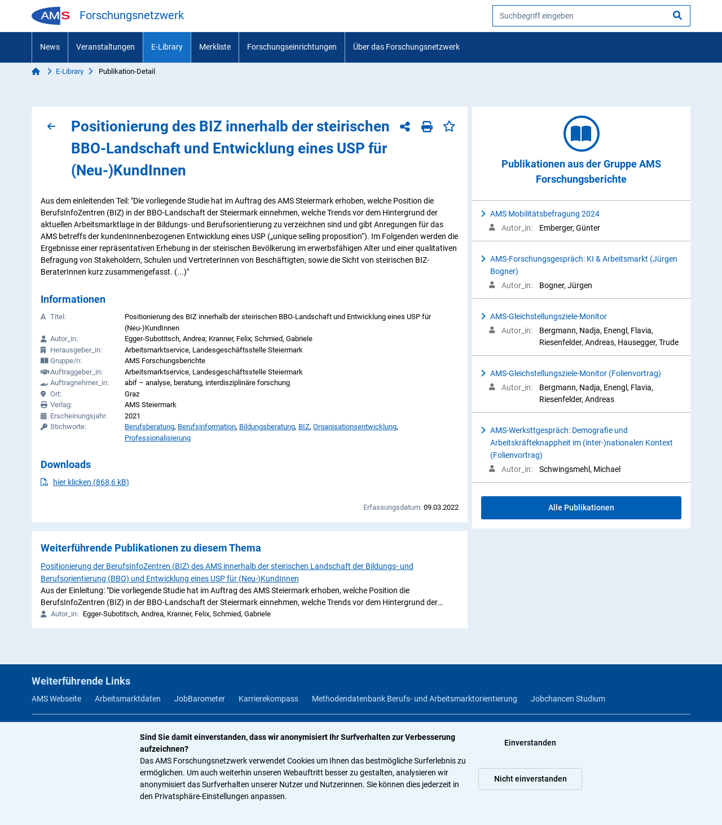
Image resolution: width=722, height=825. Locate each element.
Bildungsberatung (267, 426)
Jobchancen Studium (568, 698)
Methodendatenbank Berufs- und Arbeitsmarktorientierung (414, 698)
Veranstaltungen (105, 46)
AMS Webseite (56, 698)
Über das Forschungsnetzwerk (406, 46)
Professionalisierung (158, 438)
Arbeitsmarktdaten (128, 698)
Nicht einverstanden (530, 778)
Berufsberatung (149, 426)
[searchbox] (591, 16)
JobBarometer (199, 698)
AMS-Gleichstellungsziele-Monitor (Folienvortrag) (575, 373)
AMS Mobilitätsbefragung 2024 (545, 213)
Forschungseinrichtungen (292, 46)
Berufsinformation (207, 426)
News (50, 46)
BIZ (304, 426)
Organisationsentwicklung (355, 426)
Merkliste (215, 46)
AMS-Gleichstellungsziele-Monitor (548, 316)
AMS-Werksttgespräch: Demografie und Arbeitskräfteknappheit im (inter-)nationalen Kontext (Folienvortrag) (581, 443)
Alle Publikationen (581, 507)
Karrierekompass (268, 698)
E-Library (167, 46)
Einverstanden (530, 742)
